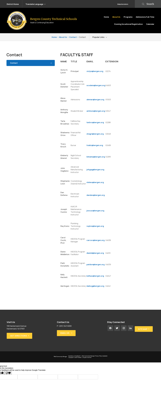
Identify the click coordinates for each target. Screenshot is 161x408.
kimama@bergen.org (96, 157)
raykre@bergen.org (95, 226)
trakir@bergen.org (95, 145)
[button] (35, 4)
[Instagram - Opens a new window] (124, 328)
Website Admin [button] (122, 4)
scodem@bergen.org (96, 85)
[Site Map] (143, 328)
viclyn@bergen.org (95, 71)
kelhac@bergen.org (95, 276)
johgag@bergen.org (95, 169)
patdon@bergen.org (96, 264)
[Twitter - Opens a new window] (117, 328)
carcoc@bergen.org (96, 240)
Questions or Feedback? (74, 356)
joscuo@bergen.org (95, 210)
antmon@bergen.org (96, 111)
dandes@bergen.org (96, 195)
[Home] (106, 17)
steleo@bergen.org (95, 182)
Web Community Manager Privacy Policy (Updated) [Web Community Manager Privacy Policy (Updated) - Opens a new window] (94, 356)
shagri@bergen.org (95, 134)
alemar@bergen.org (95, 99)
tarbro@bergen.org (95, 122)
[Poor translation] (8, 373)
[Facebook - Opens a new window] (110, 328)
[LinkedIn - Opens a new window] (130, 328)
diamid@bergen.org (95, 253)
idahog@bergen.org (95, 286)
